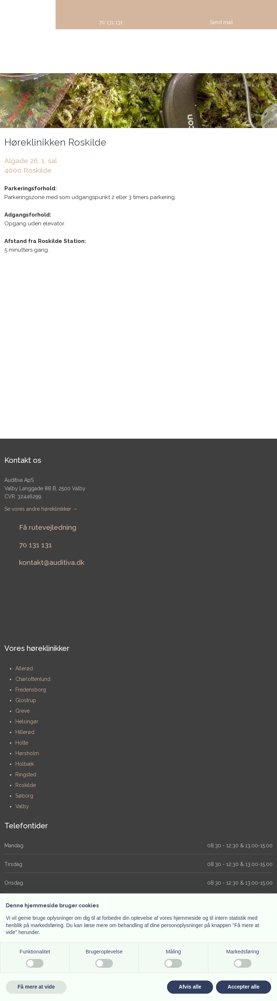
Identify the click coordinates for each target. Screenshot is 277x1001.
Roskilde (25, 785)
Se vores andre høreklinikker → (41, 509)
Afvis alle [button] (190, 987)
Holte (21, 743)
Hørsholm (27, 753)
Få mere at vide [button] (36, 987)
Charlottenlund (32, 679)
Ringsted (25, 774)
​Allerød (24, 668)
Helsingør (26, 721)
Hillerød (24, 732)
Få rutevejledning (47, 527)
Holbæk (24, 764)
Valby (22, 806)
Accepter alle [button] (243, 987)
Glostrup (25, 700)
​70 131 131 (35, 545)
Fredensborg (30, 690)
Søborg (24, 796)
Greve (22, 711)
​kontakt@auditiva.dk (51, 562)
